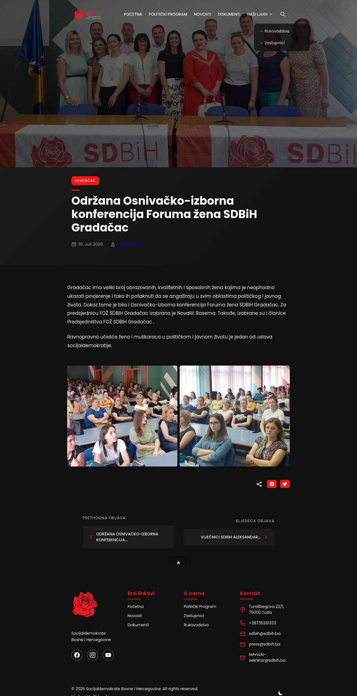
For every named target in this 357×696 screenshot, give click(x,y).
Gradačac (85, 180)
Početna (135, 14)
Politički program (170, 14)
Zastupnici (194, 615)
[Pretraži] (285, 14)
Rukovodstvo (196, 625)
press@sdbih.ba (264, 644)
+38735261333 (262, 623)
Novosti (204, 14)
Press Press (129, 244)
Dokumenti (231, 14)
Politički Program (200, 606)
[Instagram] (92, 655)
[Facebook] (77, 655)
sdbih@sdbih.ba (264, 633)
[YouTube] (108, 655)
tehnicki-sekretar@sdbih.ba (267, 657)
